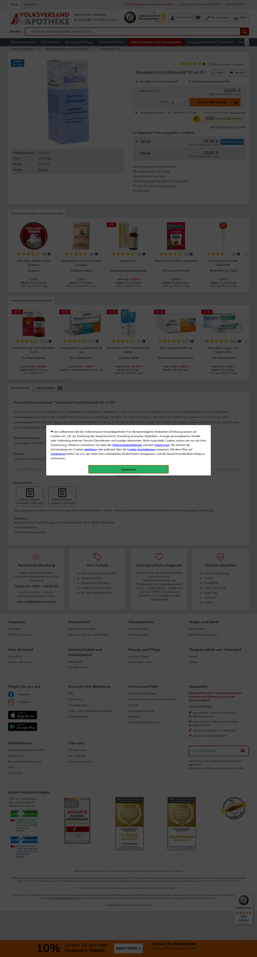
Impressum (162, 90)
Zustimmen (58, 99)
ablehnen (90, 94)
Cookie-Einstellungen (141, 94)
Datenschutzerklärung (127, 90)
